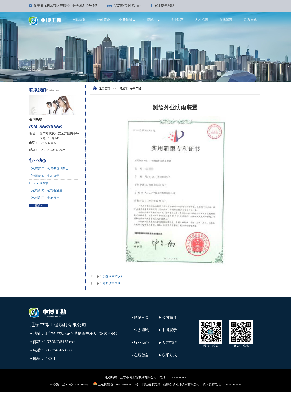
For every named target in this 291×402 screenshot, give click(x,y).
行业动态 (178, 19)
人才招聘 (203, 19)
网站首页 (80, 19)
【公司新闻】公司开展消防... (48, 168)
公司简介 (105, 19)
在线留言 (227, 19)
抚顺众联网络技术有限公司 (181, 384)
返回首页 (104, 88)
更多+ (38, 205)
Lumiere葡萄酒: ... (40, 183)
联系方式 (252, 19)
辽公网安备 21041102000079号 (115, 383)
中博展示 (154, 20)
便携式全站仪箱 (113, 276)
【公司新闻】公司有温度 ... (47, 190)
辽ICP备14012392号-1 (76, 384)
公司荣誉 (135, 88)
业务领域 (130, 20)
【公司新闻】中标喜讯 (44, 176)
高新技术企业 (111, 283)
